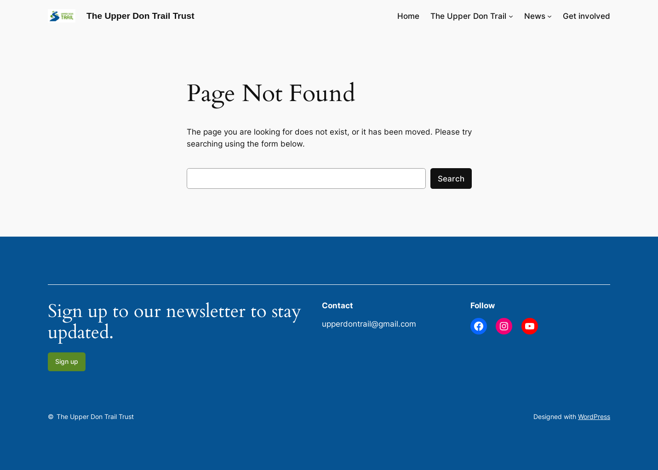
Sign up (66, 361)
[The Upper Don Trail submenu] (511, 16)
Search (451, 178)
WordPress (594, 416)
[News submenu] (549, 16)
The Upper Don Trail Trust (140, 16)
